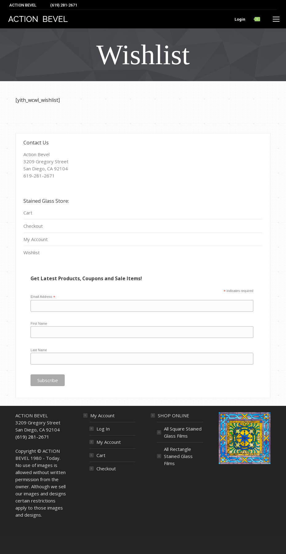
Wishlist (31, 252)
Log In (103, 429)
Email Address (43, 297)
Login (240, 19)
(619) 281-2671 (32, 437)
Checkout (33, 226)
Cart (27, 213)
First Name (39, 323)
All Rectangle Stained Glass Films (178, 456)
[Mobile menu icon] (276, 19)
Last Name (39, 350)
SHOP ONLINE (173, 415)
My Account (35, 239)
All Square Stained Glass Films (183, 432)
